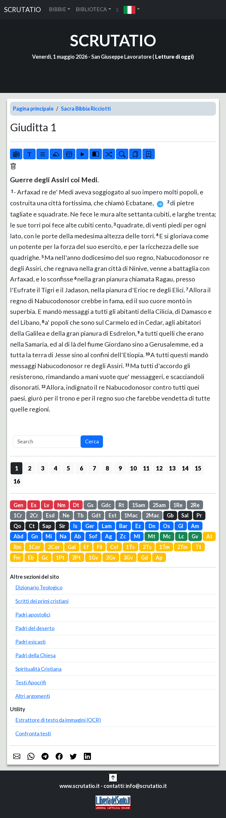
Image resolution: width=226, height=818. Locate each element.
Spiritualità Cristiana (38, 668)
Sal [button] (185, 515)
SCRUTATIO (22, 10)
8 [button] (107, 468)
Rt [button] (121, 505)
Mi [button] (49, 536)
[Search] (47, 441)
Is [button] (75, 526)
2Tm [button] (182, 547)
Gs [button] (90, 505)
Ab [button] (77, 536)
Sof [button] (93, 536)
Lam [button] (107, 526)
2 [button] (29, 468)
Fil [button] (99, 547)
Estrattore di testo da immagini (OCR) (58, 720)
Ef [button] (86, 547)
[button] (131, 10)
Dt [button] (76, 505)
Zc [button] (123, 536)
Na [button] (63, 536)
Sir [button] (62, 526)
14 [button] (185, 468)
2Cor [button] (54, 547)
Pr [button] (199, 515)
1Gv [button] (93, 557)
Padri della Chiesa (35, 655)
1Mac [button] (131, 515)
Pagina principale (33, 108)
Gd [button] (144, 557)
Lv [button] (46, 505)
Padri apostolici (32, 614)
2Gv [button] (111, 557)
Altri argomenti (32, 696)
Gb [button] (170, 515)
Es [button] (33, 505)
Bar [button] (123, 526)
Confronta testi (33, 733)
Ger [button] (89, 526)
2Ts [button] (147, 547)
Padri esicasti (30, 641)
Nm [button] (61, 505)
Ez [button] (138, 526)
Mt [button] (151, 536)
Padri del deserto (34, 628)
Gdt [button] (96, 515)
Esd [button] (50, 515)
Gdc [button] (106, 505)
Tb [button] (80, 515)
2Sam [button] (159, 505)
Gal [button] (72, 547)
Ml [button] (137, 536)
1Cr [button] (18, 515)
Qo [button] (17, 526)
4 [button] (55, 468)
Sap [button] (46, 526)
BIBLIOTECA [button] (91, 9)
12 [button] (159, 468)
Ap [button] (159, 557)
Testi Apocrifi (30, 682)
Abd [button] (19, 536)
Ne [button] (66, 515)
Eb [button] (31, 557)
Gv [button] (195, 536)
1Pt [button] (60, 557)
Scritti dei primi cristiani (42, 601)
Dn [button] (152, 526)
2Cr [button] (34, 515)
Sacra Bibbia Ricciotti (86, 108)
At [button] (209, 536)
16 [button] (17, 481)
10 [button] (133, 468)
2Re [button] (195, 505)
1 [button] (16, 468)
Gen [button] (18, 505)
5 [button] (68, 468)
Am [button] (195, 526)
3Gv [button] (128, 557)
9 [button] (120, 468)
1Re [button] (177, 505)
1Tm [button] (164, 547)
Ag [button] (108, 536)
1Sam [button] (138, 505)
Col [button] (114, 547)
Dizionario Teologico (38, 587)
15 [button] (198, 468)
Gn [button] (34, 536)
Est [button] (113, 515)
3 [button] (42, 468)
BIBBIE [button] (57, 9)
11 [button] (146, 468)
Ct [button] (32, 526)
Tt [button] (198, 547)
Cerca (92, 441)
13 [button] (172, 468)
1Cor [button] (34, 547)
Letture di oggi (173, 56)
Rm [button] (17, 547)
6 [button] (81, 468)
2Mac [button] (152, 515)
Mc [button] (167, 536)
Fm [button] (17, 557)
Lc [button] (181, 536)
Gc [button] (44, 557)
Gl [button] (180, 526)
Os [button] (166, 526)
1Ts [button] (130, 547)
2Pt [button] (76, 557)
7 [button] (94, 468)
